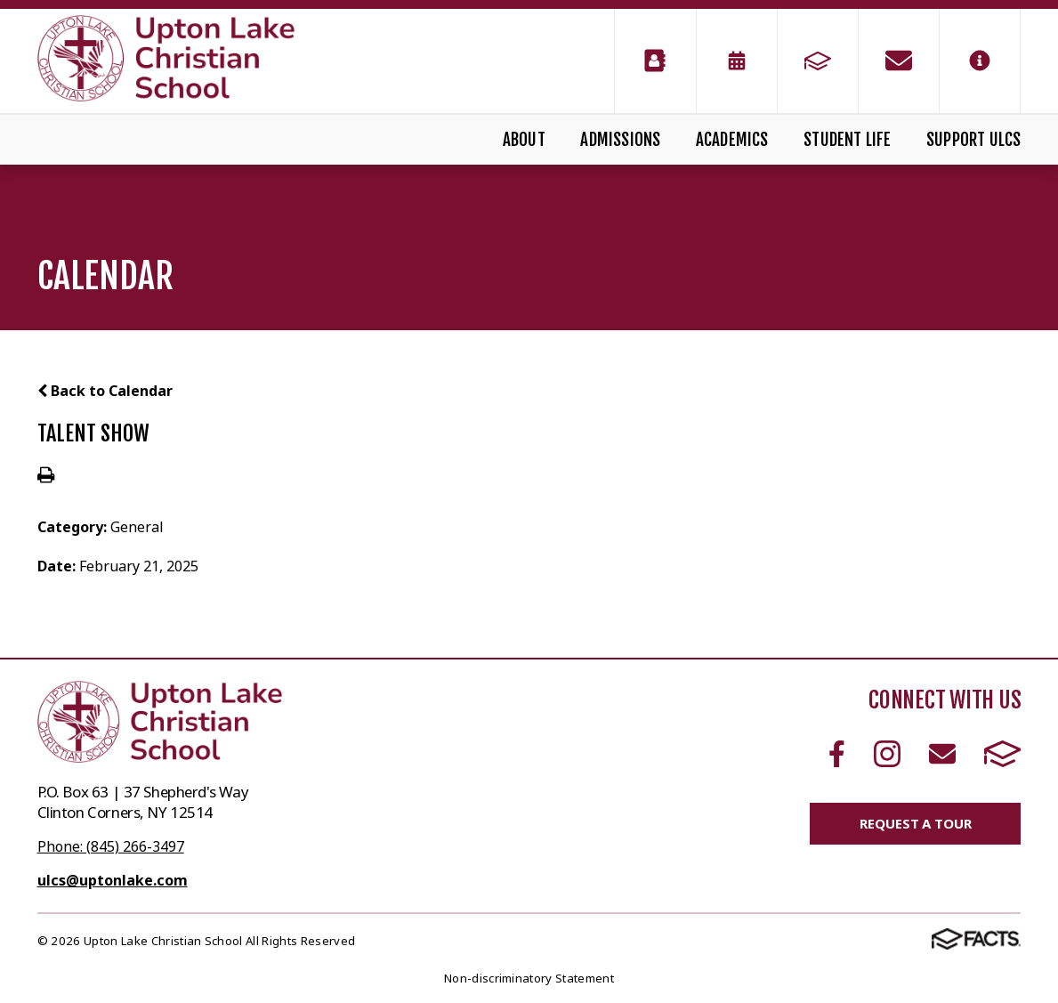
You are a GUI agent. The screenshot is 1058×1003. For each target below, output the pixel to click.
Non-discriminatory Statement (529, 978)
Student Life (847, 139)
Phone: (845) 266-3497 (110, 846)
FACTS (1003, 753)
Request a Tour (915, 823)
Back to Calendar (105, 390)
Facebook (836, 753)
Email (942, 753)
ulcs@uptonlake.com (112, 880)
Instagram (887, 753)
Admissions (620, 139)
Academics (732, 139)
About (524, 139)
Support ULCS (973, 139)
